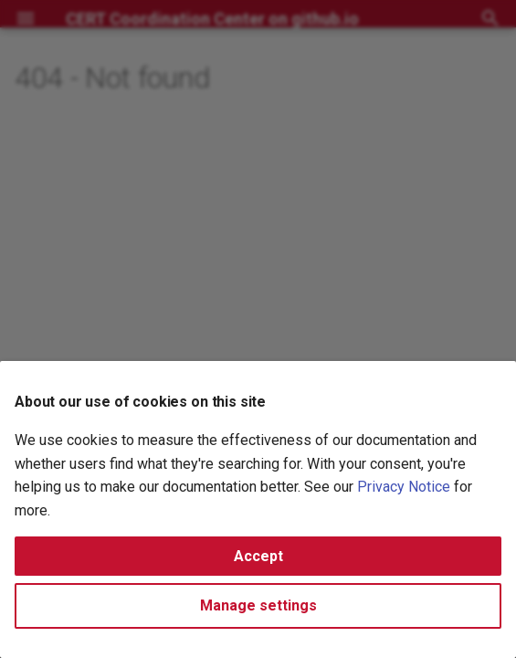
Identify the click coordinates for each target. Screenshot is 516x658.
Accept (258, 556)
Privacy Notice (403, 486)
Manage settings (258, 605)
